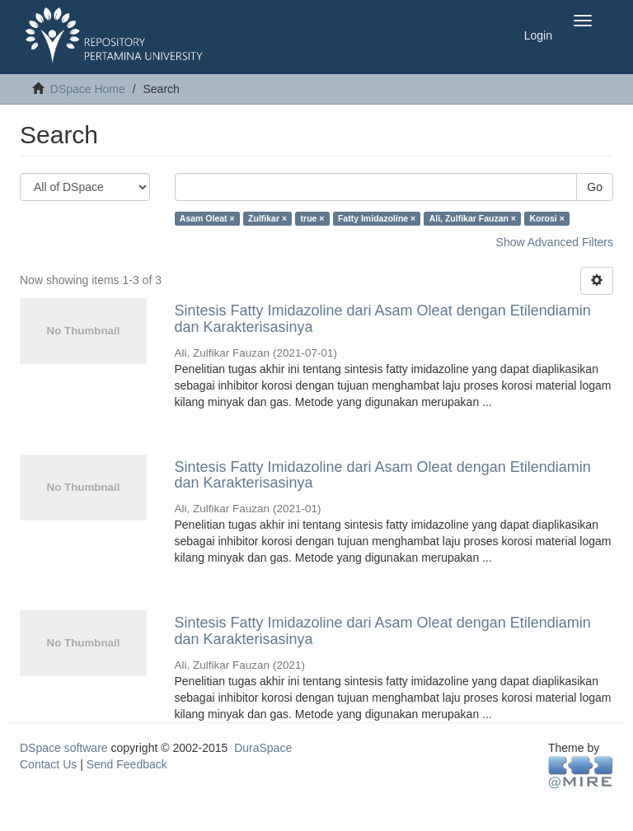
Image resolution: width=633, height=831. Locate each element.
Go (595, 187)
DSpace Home (87, 89)
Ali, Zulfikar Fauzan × (472, 218)
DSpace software (64, 747)
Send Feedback (127, 764)
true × (313, 218)
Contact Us (48, 764)
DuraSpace (263, 747)
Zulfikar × (267, 218)
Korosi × (546, 218)
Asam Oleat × (207, 218)
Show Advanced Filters (554, 242)
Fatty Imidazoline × (376, 218)
